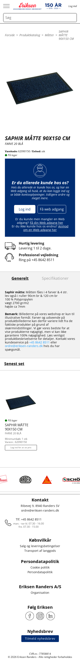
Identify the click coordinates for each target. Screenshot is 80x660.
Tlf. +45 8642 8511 (29, 519)
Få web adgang (52, 209)
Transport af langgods (40, 551)
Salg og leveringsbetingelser (40, 546)
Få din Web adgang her (46, 223)
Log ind (25, 209)
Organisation (40, 593)
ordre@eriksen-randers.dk (24, 346)
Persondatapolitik (40, 572)
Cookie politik (40, 567)
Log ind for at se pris (20, 447)
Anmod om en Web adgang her (45, 228)
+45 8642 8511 (43, 259)
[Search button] (72, 17)
